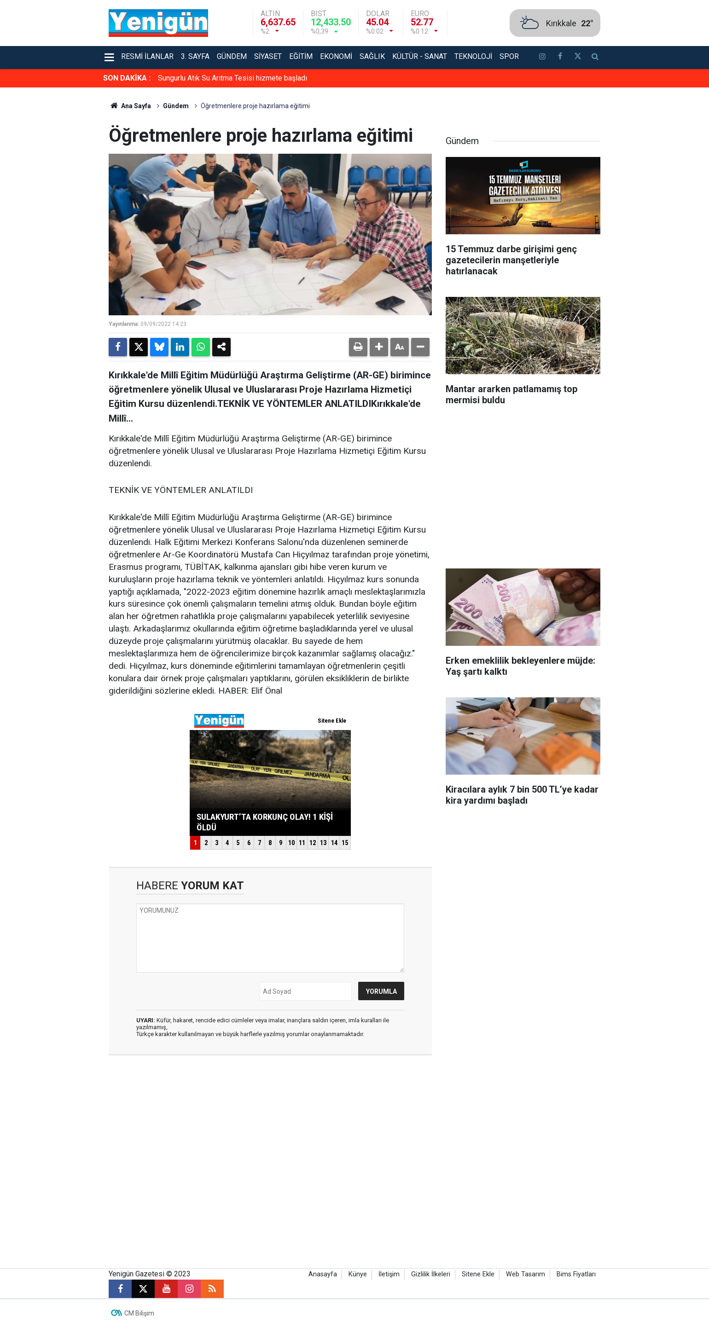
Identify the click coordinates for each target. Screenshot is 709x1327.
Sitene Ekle (478, 1274)
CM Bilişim (139, 1313)
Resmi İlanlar (147, 56)
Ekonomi (336, 56)
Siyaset (268, 56)
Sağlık (372, 56)
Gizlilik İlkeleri (430, 1274)
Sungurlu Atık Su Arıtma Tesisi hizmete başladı (232, 78)
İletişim (389, 1274)
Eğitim (301, 56)
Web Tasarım (525, 1274)
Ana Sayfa (130, 106)
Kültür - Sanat (419, 56)
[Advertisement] (653, 225)
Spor (509, 56)
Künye (358, 1274)
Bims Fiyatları (576, 1274)
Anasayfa (322, 1274)
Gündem (232, 56)
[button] (379, 347)
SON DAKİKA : (127, 78)
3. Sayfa (195, 56)
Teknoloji (473, 56)
